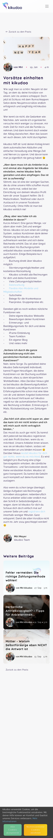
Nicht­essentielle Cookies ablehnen (36, 830)
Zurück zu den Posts (17, 670)
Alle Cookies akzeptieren (12, 830)
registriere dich (36, 511)
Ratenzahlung (16, 285)
